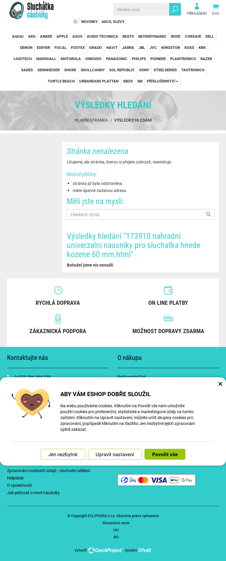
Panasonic (116, 58)
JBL (142, 47)
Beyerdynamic (152, 36)
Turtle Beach (61, 81)
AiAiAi (18, 36)
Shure (70, 69)
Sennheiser (48, 69)
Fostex (78, 47)
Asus (77, 36)
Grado (95, 47)
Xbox (128, 81)
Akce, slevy (113, 21)
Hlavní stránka (91, 120)
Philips (139, 58)
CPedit (145, 550)
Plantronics (183, 58)
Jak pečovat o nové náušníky (33, 492)
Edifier (43, 47)
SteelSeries (165, 69)
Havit (112, 47)
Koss (189, 47)
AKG (32, 36)
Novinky (89, 21)
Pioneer (158, 58)
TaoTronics (193, 69)
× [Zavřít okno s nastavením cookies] (220, 383)
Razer (206, 58)
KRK (202, 47)
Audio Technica (102, 36)
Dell (209, 36)
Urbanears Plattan (99, 81)
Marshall (46, 58)
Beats (128, 36)
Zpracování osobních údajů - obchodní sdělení (48, 470)
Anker (46, 36)
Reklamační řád (131, 377)
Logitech (23, 58)
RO (116, 537)
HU (116, 529)
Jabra (128, 47)
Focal (60, 47)
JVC (153, 47)
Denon (26, 47)
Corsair (193, 36)
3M (139, 81)
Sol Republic (122, 69)
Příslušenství (162, 81)
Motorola (71, 58)
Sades (27, 69)
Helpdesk (15, 478)
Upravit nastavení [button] (115, 454)
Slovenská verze (115, 522)
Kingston (170, 47)
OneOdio (93, 58)
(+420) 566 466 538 (32, 377)
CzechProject (105, 550)
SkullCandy (93, 69)
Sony (144, 69)
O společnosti (19, 485)
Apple (62, 36)
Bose (175, 36)
